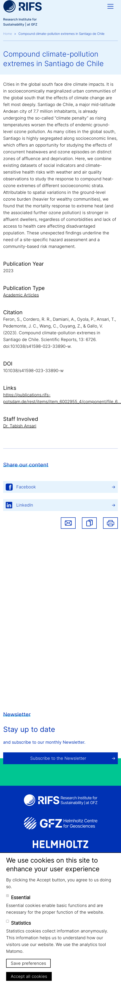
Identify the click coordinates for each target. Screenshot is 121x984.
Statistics (21, 923)
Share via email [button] (68, 523)
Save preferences (28, 963)
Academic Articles (21, 295)
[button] (89, 523)
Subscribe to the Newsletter (58, 758)
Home (7, 34)
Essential (20, 897)
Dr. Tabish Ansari (19, 425)
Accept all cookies (29, 976)
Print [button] (110, 523)
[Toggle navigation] (110, 6)
